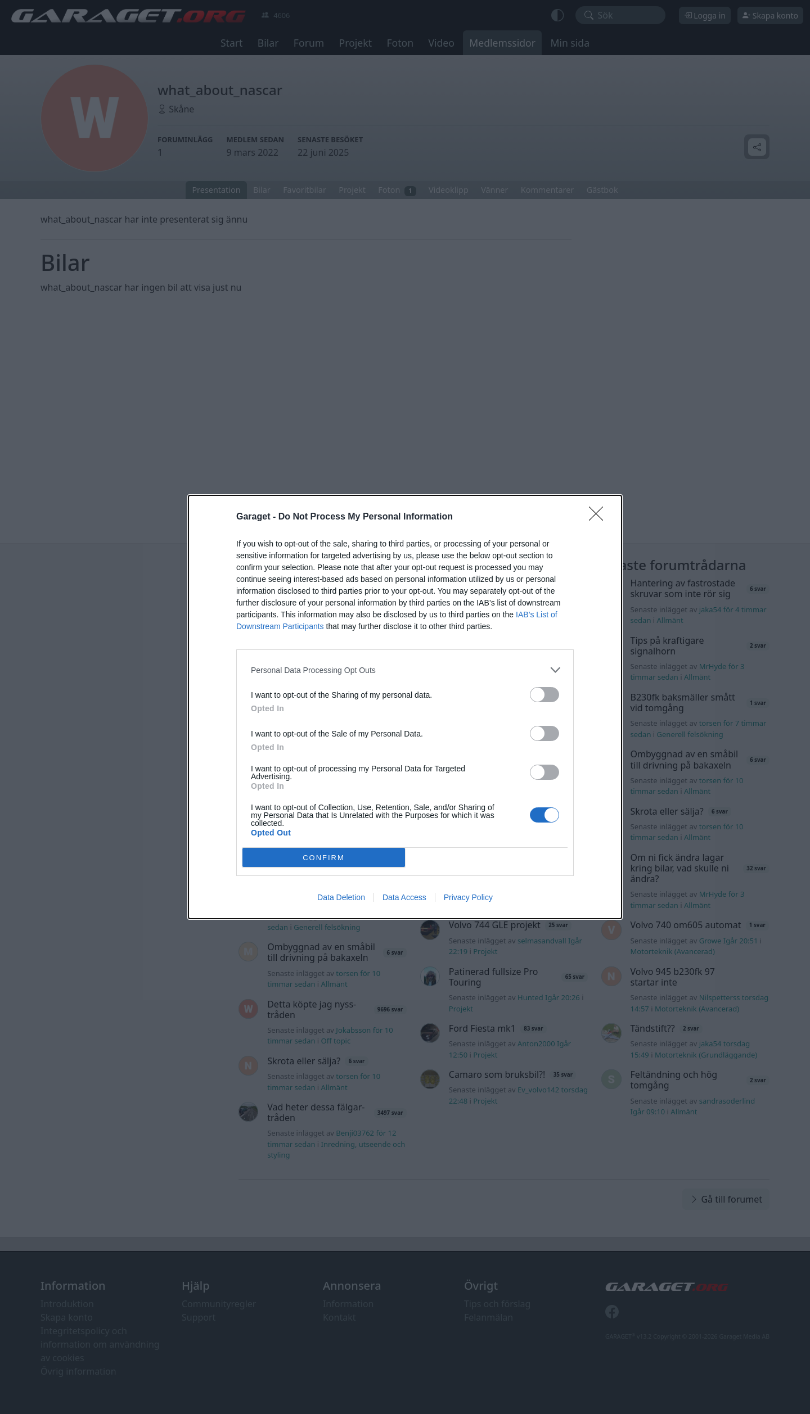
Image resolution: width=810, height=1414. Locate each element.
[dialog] (405, 707)
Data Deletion (341, 897)
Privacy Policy (468, 897)
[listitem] (405, 670)
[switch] (544, 694)
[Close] (599, 517)
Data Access (404, 897)
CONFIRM (324, 857)
